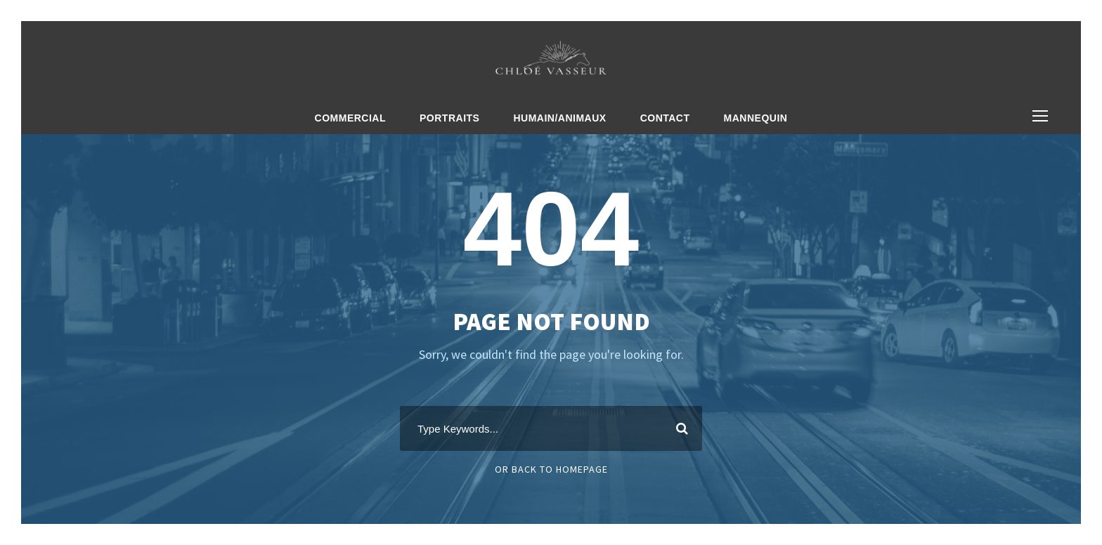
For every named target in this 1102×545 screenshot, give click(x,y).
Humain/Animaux (559, 118)
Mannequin (756, 118)
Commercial (350, 118)
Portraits (449, 118)
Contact (665, 118)
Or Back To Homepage (551, 469)
